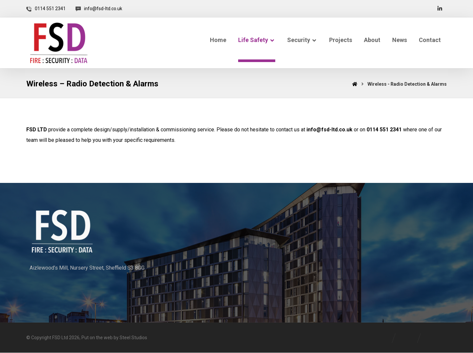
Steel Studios (133, 338)
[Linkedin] (440, 8)
